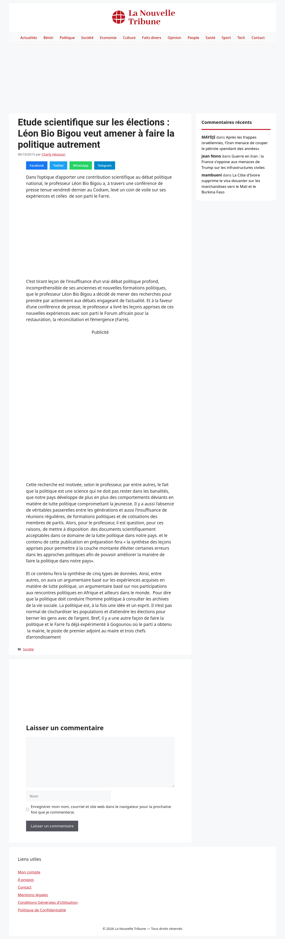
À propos (26, 879)
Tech (241, 37)
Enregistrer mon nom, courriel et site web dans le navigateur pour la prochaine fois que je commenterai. (101, 809)
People (193, 37)
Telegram (105, 165)
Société (87, 37)
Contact (258, 37)
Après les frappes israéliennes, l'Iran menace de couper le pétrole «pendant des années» (235, 143)
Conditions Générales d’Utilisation (48, 902)
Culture (129, 37)
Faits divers (151, 37)
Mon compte (29, 872)
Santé (210, 37)
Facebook (37, 165)
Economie (108, 37)
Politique (67, 37)
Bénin (48, 37)
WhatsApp (80, 165)
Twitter (58, 165)
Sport (226, 37)
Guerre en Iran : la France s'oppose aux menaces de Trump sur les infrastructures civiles (233, 162)
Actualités (28, 37)
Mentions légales (33, 894)
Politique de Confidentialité (42, 909)
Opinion (174, 37)
